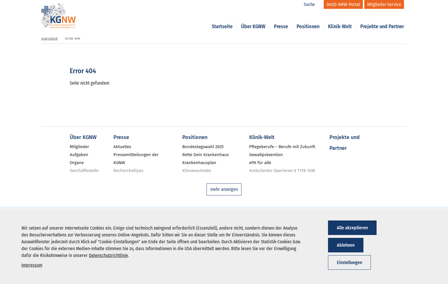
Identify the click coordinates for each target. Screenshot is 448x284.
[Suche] (312, 4)
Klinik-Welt (340, 20)
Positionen (308, 20)
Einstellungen (349, 262)
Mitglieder (79, 146)
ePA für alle (260, 162)
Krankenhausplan (199, 162)
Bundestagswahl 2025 (203, 146)
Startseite (222, 20)
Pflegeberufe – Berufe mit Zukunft (282, 146)
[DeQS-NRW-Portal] (343, 4)
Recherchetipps (128, 170)
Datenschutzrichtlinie (108, 255)
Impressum (31, 265)
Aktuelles (122, 146)
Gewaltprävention (266, 154)
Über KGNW (253, 20)
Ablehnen (346, 245)
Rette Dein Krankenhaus (205, 154)
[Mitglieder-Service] (384, 4)
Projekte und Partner (382, 20)
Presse (281, 20)
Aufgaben (79, 154)
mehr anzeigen (224, 189)
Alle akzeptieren (352, 227)
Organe (77, 162)
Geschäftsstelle (84, 170)
